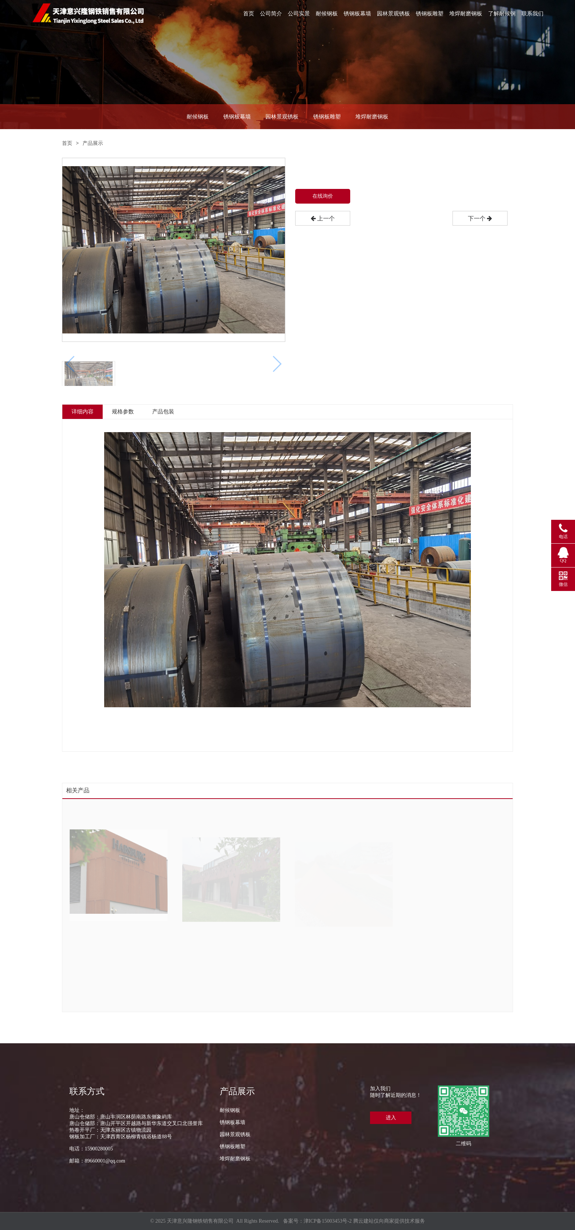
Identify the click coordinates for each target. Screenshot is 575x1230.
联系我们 (532, 14)
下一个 (480, 218)
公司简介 (271, 14)
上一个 (323, 218)
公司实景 (299, 14)
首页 (248, 14)
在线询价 (322, 196)
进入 (391, 1117)
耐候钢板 (327, 14)
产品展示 (93, 143)
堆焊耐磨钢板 (465, 14)
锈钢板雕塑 (429, 14)
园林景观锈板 (393, 14)
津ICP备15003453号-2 (328, 1221)
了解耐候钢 (502, 14)
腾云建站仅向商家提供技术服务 (389, 1221)
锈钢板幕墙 (357, 14)
